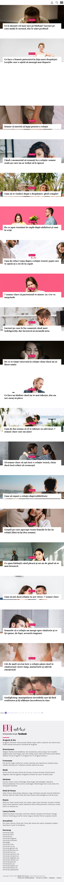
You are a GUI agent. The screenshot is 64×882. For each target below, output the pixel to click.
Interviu (13, 823)
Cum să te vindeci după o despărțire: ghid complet (31, 193)
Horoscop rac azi (9, 846)
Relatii (32, 20)
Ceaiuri (11, 782)
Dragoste (6, 742)
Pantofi (47, 772)
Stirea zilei (19, 823)
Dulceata (44, 802)
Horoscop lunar (8, 844)
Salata (29, 802)
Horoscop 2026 (8, 833)
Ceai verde (52, 784)
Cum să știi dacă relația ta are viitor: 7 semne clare (31, 596)
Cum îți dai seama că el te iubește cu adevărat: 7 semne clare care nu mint (29, 430)
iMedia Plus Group (23, 876)
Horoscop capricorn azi (11, 854)
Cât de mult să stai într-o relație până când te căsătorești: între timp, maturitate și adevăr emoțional (29, 666)
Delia (40, 754)
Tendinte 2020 (47, 774)
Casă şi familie (9, 811)
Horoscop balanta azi (10, 866)
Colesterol (49, 782)
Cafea (34, 802)
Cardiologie (29, 784)
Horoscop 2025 (8, 834)
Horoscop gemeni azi (10, 848)
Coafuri (26, 763)
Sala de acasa (53, 795)
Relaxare (25, 793)
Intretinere (36, 793)
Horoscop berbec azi (10, 868)
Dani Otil (25, 754)
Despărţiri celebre (51, 823)
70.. (34, 713)
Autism (54, 816)
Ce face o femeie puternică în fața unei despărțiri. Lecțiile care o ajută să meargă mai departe (30, 61)
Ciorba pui (51, 804)
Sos (25, 802)
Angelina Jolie (7, 754)
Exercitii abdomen (53, 793)
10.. (18, 713)
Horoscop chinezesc (10, 840)
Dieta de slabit (14, 795)
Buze (56, 763)
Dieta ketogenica (42, 795)
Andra (36, 754)
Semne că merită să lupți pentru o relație (26, 126)
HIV (57, 784)
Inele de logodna (15, 774)
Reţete (5, 800)
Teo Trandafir (52, 752)
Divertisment (8, 749)
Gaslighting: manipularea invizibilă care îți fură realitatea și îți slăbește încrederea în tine (30, 699)
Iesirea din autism (38, 823)
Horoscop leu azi (8, 864)
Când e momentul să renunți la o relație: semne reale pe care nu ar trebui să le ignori (30, 161)
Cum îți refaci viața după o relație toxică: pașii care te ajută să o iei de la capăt (31, 262)
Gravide (36, 816)
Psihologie (22, 782)
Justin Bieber (55, 754)
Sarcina (5, 782)
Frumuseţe (7, 760)
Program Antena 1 (41, 756)
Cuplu (34, 742)
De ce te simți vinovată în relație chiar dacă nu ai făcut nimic (30, 363)
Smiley (31, 754)
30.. (24, 713)
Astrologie (6, 842)
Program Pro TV (28, 756)
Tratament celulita (24, 765)
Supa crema (7, 804)
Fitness (9, 793)
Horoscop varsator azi (10, 860)
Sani (37, 763)
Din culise (6, 823)
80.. (37, 713)
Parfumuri (19, 763)
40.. (26, 713)
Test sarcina (20, 784)
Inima (16, 782)
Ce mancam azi (12, 806)
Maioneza (27, 804)
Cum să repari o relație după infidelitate (25, 496)
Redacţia (52, 878)
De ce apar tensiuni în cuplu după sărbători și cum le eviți (31, 229)
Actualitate (7, 821)
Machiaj (32, 763)
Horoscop (7, 830)
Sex (50, 742)
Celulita (5, 765)
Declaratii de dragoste (29, 744)
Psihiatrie (14, 786)
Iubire (39, 742)
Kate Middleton (19, 752)
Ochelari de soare (35, 774)
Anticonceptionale (9, 784)
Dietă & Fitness (9, 790)
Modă (5, 770)
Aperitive (15, 804)
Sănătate (7, 779)
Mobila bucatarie (9, 814)
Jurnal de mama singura (24, 816)
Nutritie (5, 795)
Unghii (13, 763)
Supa (38, 802)
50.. (29, 713)
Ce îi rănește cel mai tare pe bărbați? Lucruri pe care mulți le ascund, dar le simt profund (29, 27)
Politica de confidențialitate (26, 878)
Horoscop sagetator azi (11, 858)
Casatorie (45, 742)
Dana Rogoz (17, 754)
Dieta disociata (24, 795)
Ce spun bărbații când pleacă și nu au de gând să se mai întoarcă (31, 564)
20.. (21, 713)
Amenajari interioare (22, 814)
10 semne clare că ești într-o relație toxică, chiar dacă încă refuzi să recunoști (30, 464)
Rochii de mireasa (25, 772)
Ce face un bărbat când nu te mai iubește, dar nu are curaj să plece (30, 397)
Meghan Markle (8, 752)
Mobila (32, 814)
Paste (11, 802)
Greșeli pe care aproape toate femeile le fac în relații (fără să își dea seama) (29, 531)
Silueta (33, 795)
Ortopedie (6, 786)
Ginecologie (31, 782)
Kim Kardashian (31, 752)
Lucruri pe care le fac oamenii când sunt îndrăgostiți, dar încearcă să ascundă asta (26, 329)
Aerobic (43, 793)
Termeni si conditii (41, 878)
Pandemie (21, 825)
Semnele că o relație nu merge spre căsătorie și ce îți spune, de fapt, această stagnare (30, 632)
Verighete (25, 774)
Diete (4, 793)
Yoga (30, 793)
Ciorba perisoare (41, 804)
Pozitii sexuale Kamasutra (12, 744)
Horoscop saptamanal (10, 870)
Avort (45, 784)
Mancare (6, 802)
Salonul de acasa (38, 765)
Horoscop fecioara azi (10, 850)
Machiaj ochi (13, 765)
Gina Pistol (47, 754)
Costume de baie (38, 772)
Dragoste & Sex (9, 740)
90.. (39, 713)
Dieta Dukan (17, 793)
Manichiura (43, 763)
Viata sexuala (21, 742)
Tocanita (51, 802)
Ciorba (16, 802)
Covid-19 (14, 825)
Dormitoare (47, 814)
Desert (21, 804)
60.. (31, 713)
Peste (21, 802)
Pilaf (33, 804)
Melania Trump (8, 756)
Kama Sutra (56, 742)
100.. (42, 713)
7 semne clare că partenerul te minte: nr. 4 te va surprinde (29, 296)
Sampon (51, 763)
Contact (59, 878)
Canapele (39, 814)
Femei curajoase (45, 816)
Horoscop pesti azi (9, 862)
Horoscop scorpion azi (11, 856)
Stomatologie (40, 782)
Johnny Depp (42, 752)
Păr (4, 763)
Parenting (12, 816)
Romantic (13, 742)
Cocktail (57, 802)
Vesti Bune (6, 825)
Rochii (8, 763)
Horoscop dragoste (9, 838)
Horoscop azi (7, 836)
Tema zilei (27, 823)
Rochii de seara (13, 772)
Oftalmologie (38, 784)
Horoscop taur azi (9, 852)
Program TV (18, 756)
